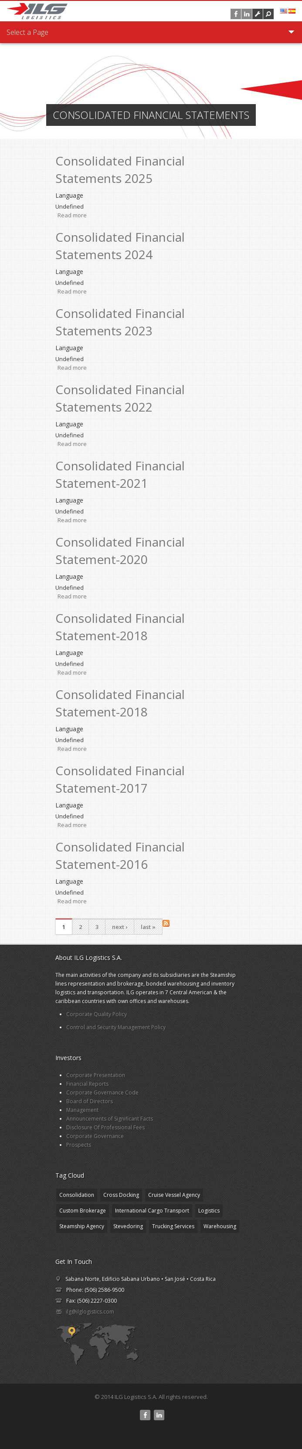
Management (82, 1110)
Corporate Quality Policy (96, 1014)
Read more (72, 215)
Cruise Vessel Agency (174, 1195)
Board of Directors (89, 1101)
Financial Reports (87, 1084)
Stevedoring (128, 1226)
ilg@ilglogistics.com (90, 1311)
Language (69, 195)
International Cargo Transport (152, 1210)
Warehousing (220, 1226)
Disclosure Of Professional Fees (105, 1127)
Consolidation (76, 1195)
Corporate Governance (95, 1136)
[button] (268, 14)
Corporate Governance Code (102, 1092)
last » (148, 927)
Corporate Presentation (95, 1075)
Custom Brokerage (82, 1210)
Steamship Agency (81, 1226)
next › (119, 927)
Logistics (209, 1210)
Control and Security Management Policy (116, 1027)
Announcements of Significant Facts (109, 1118)
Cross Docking (121, 1195)
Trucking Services (173, 1226)
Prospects (78, 1144)
